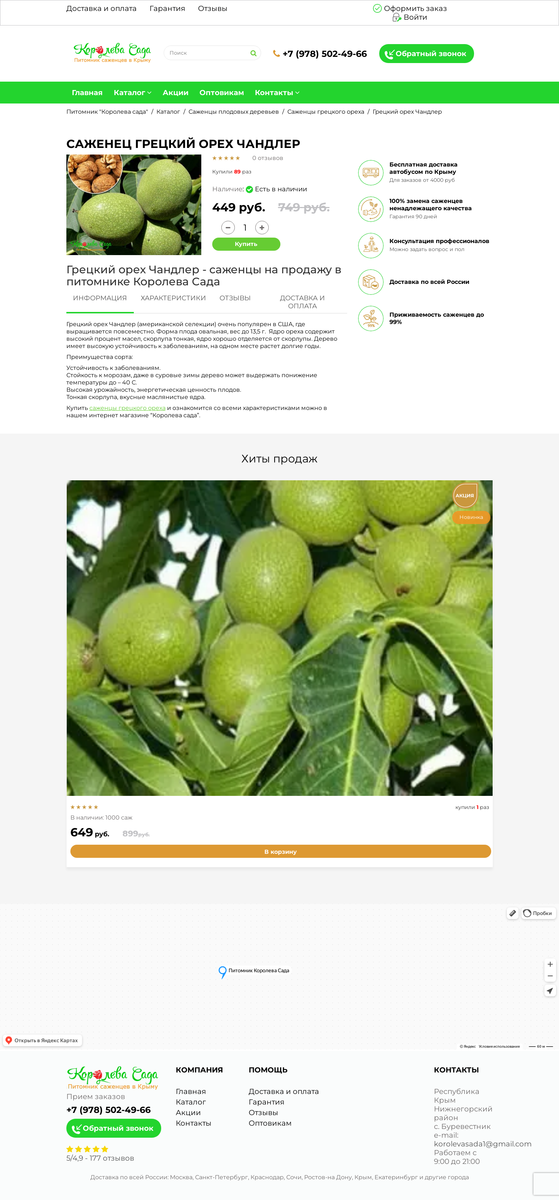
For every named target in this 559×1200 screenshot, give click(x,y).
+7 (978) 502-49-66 (320, 53)
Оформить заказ (415, 8)
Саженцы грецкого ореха (325, 111)
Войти (415, 17)
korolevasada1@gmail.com (483, 1144)
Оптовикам (221, 92)
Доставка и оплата (101, 8)
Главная (87, 92)
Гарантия (167, 8)
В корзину (280, 851)
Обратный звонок (431, 53)
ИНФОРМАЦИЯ (100, 298)
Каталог (129, 92)
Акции (176, 92)
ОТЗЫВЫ (235, 298)
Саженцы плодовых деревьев (234, 111)
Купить (246, 244)
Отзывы (213, 8)
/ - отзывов (100, 1158)
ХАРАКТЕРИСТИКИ (173, 298)
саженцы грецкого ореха (127, 407)
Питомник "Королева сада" (107, 111)
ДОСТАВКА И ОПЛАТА (302, 302)
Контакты (274, 92)
